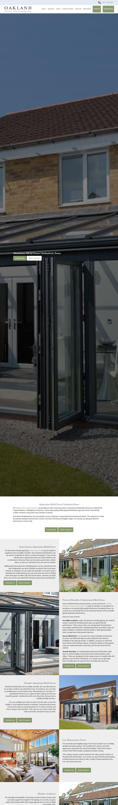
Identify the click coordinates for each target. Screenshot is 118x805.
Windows (51, 9)
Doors (58, 9)
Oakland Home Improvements (26, 508)
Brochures (87, 9)
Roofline (78, 9)
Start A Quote (34, 258)
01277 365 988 (107, 2)
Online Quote (108, 9)
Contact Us (19, 258)
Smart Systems (35, 551)
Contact (97, 9)
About (44, 9)
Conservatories (67, 9)
